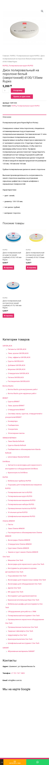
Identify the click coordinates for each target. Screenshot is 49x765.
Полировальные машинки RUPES (21, 500)
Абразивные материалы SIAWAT (21, 651)
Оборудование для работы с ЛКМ (22, 611)
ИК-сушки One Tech (15, 592)
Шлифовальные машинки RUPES (21, 516)
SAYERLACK (7, 346)
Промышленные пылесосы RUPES (22, 508)
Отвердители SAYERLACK (18, 373)
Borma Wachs (8, 386)
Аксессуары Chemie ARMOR (19, 540)
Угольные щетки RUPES (18, 512)
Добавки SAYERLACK (16, 365)
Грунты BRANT (14, 401)
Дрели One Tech (14, 588)
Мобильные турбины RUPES (19, 481)
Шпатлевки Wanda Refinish (19, 457)
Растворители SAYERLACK (19, 381)
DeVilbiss (6, 461)
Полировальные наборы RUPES (21, 504)
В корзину (17, 90)
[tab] (24, 117)
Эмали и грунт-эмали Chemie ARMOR (23, 552)
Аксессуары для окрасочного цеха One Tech (26, 564)
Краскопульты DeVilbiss (18, 472)
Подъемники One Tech (17, 576)
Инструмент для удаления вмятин (22, 596)
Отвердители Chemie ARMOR (20, 544)
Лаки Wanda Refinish (16, 441)
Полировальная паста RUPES (20, 492)
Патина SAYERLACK (16, 377)
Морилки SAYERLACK (16, 369)
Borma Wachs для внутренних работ (23, 389)
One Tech (6, 557)
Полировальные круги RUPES (28, 56)
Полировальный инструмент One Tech (24, 615)
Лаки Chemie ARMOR (16, 528)
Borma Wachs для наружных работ (22, 393)
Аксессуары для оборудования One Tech (25, 584)
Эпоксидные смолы (16, 433)
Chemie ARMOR (9, 521)
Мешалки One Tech (15, 560)
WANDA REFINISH (9, 438)
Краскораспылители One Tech (20, 639)
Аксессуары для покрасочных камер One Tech (27, 580)
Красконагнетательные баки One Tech (23, 600)
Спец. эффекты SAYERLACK (19, 357)
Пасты (10, 524)
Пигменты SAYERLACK (17, 349)
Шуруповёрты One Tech (17, 635)
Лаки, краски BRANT (16, 405)
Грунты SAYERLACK (16, 361)
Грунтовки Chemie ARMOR (18, 548)
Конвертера (13, 421)
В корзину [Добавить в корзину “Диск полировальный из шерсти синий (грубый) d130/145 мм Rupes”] (8, 267)
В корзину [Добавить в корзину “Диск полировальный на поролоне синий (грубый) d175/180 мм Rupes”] (8, 316)
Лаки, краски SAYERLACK (18, 353)
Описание (7, 117)
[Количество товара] (6, 90)
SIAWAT (6, 648)
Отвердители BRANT (16, 410)
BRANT (5, 398)
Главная (6, 56)
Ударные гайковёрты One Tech (20, 631)
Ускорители (13, 429)
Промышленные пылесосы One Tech (23, 627)
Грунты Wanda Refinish (17, 445)
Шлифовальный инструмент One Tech (23, 643)
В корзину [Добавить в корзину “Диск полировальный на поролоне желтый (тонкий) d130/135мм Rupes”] (31, 267)
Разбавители (13, 425)
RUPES (12, 56)
